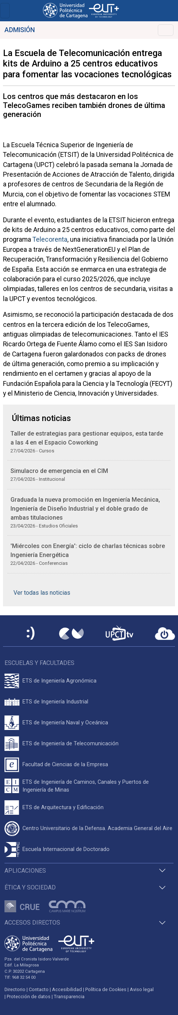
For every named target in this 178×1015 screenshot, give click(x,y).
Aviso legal (142, 989)
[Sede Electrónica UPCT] (31, 633)
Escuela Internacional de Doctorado (66, 849)
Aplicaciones (25, 870)
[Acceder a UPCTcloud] (165, 633)
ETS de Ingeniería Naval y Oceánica (65, 723)
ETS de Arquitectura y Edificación (63, 807)
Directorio (14, 989)
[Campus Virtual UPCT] (71, 634)
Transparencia (69, 996)
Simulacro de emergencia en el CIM (59, 470)
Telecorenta (50, 239)
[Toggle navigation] (5, 10)
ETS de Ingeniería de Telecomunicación (70, 743)
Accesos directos (32, 922)
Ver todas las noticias (41, 592)
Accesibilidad (67, 989)
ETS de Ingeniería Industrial (55, 702)
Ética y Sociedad (30, 887)
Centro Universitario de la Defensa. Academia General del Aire (97, 828)
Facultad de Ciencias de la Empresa (65, 764)
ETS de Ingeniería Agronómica (59, 681)
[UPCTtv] (119, 634)
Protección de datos (28, 996)
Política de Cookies (105, 989)
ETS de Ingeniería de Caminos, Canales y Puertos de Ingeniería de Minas (85, 786)
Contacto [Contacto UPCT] (39, 989)
